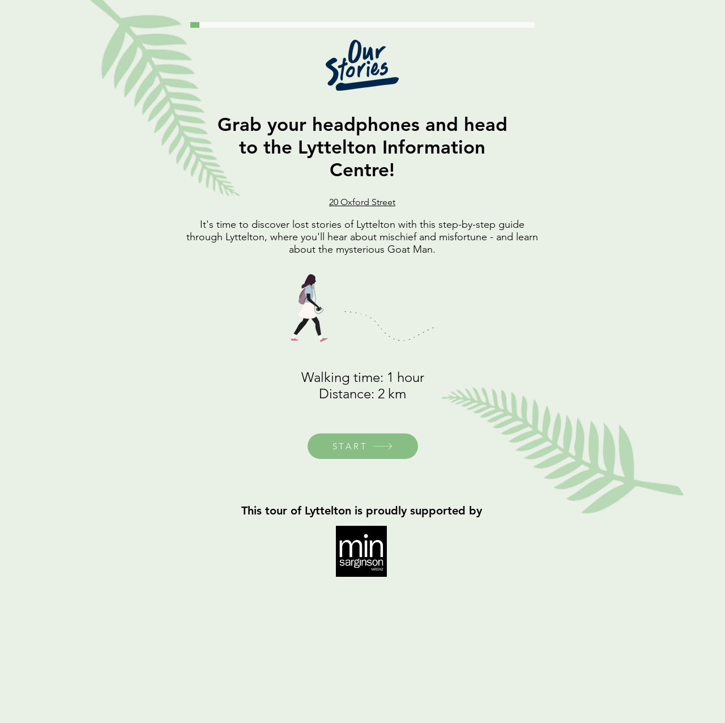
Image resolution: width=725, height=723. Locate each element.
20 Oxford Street (362, 202)
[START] (363, 446)
